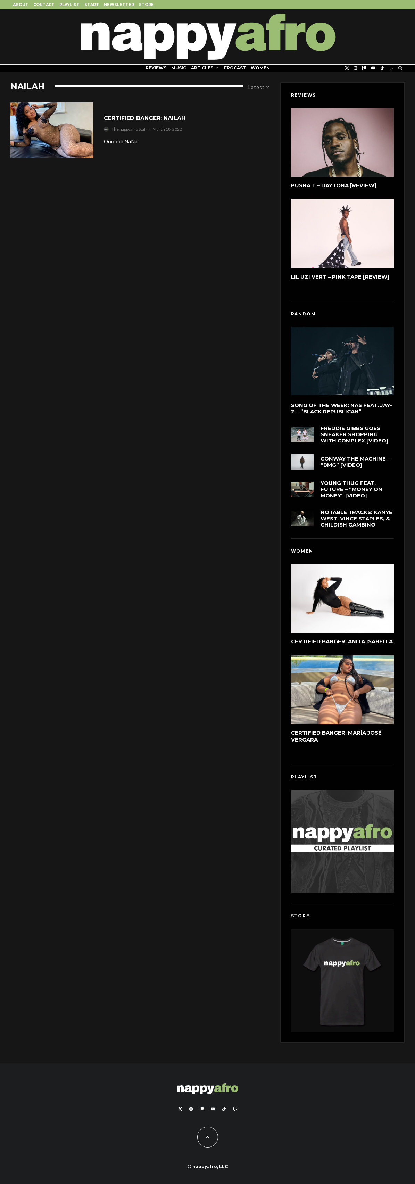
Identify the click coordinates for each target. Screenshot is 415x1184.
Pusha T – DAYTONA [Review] (333, 185)
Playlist (69, 4)
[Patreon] (364, 68)
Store (146, 4)
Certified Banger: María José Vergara (336, 736)
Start (91, 4)
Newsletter (119, 4)
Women (260, 68)
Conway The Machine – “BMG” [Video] (355, 463)
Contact (44, 4)
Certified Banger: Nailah (144, 118)
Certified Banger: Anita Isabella (342, 641)
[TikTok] (382, 68)
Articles (202, 68)
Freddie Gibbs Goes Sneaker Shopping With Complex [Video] (354, 434)
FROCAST (235, 68)
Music (178, 68)
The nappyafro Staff (129, 129)
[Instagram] (355, 68)
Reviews (156, 68)
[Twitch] (391, 68)
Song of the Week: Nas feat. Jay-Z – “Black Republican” (341, 408)
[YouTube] (373, 68)
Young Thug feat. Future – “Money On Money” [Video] (351, 494)
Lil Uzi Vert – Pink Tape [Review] (340, 276)
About (20, 4)
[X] (346, 68)
